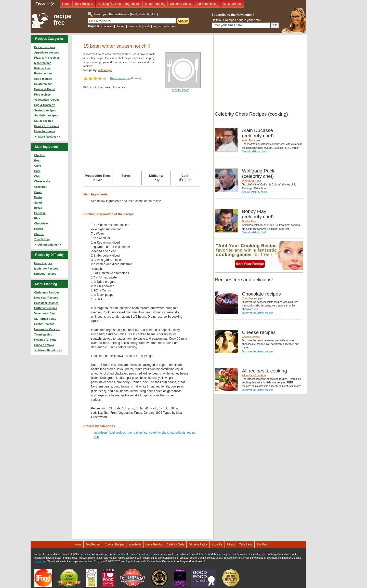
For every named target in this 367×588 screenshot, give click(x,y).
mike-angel (105, 70)
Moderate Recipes (46, 268)
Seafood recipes (45, 110)
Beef (37, 160)
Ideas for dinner (44, 131)
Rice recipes (42, 94)
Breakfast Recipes (46, 302)
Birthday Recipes (45, 308)
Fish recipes (42, 68)
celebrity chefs (159, 432)
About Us (217, 544)
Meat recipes (42, 62)
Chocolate (41, 223)
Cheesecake (42, 181)
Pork (37, 170)
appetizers (101, 432)
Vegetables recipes (46, 99)
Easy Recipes (43, 263)
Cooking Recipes (109, 4)
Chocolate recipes (252, 298)
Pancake (40, 213)
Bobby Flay (249, 221)
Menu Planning (155, 4)
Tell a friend (245, 544)
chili (138, 26)
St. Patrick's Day (45, 318)
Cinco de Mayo (44, 344)
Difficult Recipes (45, 273)
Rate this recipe (119, 78)
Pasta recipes (43, 73)
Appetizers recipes (46, 52)
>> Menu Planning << (48, 350)
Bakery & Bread (44, 89)
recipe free (63, 19)
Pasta (38, 197)
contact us (40, 561)
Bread (38, 207)
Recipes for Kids (45, 339)
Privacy (231, 544)
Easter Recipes (44, 323)
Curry (38, 192)
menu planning (137, 432)
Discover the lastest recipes (257, 313)
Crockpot (40, 186)
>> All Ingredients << (48, 244)
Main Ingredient (46, 147)
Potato (38, 228)
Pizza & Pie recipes (47, 57)
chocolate (107, 26)
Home (66, 4)
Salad (38, 202)
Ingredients (132, 4)
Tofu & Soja (41, 239)
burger (157, 26)
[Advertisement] (142, 131)
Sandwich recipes (46, 115)
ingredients (178, 432)
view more (169, 26)
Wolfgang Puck (251, 180)
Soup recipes (43, 78)
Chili (37, 176)
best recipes (117, 432)
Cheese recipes (251, 337)
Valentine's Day (44, 313)
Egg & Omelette (44, 104)
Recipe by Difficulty (49, 255)
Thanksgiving (43, 334)
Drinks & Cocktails (46, 126)
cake (131, 26)
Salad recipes (43, 83)
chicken (120, 26)
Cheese (39, 234)
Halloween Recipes (47, 329)
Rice (37, 218)
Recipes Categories (49, 39)
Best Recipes (84, 4)
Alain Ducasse (251, 140)
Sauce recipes (43, 120)
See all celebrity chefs (254, 151)
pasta (146, 26)
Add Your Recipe (206, 4)
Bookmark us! (232, 4)
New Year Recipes (46, 297)
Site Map (262, 544)
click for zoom (180, 89)
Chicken (39, 155)
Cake (37, 165)
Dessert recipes (44, 47)
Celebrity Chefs (180, 4)
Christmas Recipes (46, 292)
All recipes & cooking (254, 375)
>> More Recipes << (47, 136)
